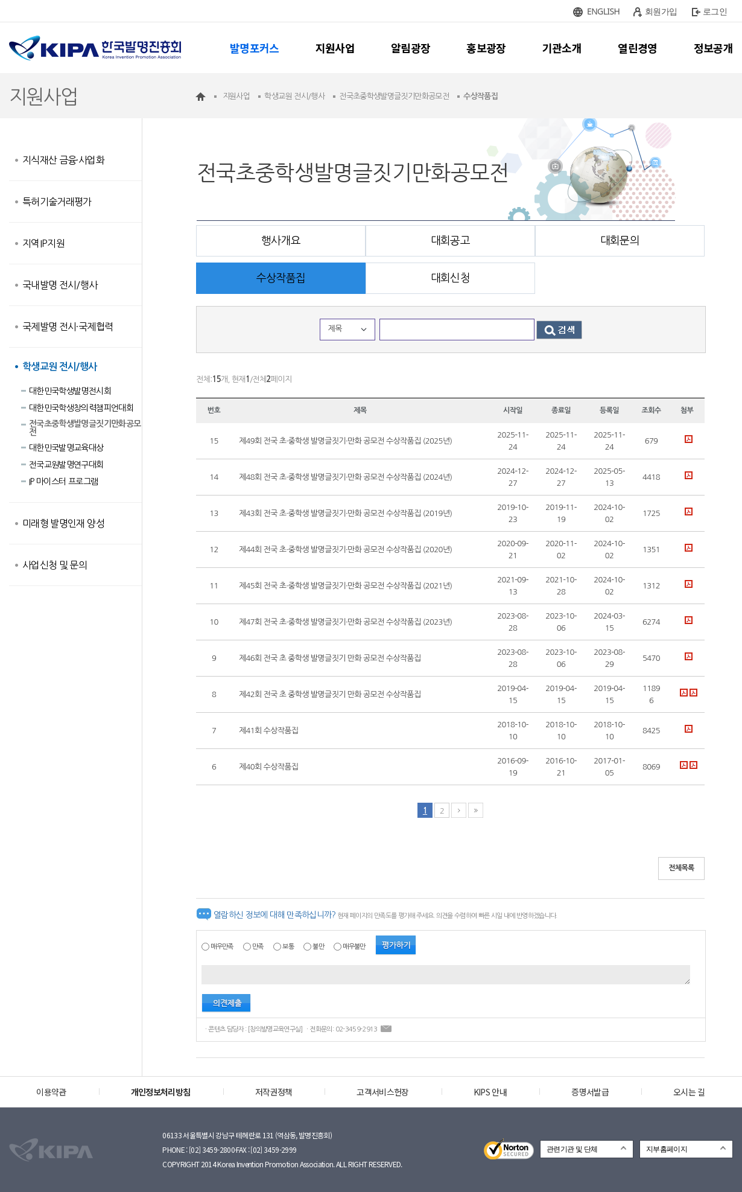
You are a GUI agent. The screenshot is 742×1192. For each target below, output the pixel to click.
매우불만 (354, 946)
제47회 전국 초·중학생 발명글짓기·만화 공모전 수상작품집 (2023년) (345, 622)
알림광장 (410, 48)
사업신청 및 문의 (54, 565)
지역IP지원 (43, 243)
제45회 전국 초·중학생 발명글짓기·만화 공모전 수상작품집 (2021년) (345, 586)
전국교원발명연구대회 (66, 465)
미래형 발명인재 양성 (63, 523)
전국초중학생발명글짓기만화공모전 (85, 427)
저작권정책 (274, 1092)
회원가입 (661, 11)
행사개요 (280, 240)
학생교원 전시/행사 (59, 366)
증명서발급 (590, 1092)
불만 (318, 946)
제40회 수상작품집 (268, 767)
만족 (258, 946)
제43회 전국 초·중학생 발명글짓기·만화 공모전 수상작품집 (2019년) (345, 513)
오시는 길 (689, 1092)
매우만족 (222, 946)
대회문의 (619, 240)
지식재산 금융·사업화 (63, 160)
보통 (288, 946)
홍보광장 (486, 48)
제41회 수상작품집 (268, 731)
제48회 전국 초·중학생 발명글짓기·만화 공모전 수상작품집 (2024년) (345, 477)
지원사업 (335, 48)
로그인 (715, 11)
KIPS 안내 (490, 1092)
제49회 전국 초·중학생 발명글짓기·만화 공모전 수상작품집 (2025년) (345, 441)
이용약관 (51, 1092)
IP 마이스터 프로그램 (63, 481)
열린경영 (637, 48)
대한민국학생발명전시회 (70, 391)
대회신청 (450, 278)
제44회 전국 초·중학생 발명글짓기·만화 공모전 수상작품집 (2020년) (345, 549)
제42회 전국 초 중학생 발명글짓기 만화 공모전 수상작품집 (330, 694)
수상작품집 (281, 278)
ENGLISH (603, 11)
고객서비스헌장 (382, 1092)
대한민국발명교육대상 (66, 448)
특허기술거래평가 (57, 201)
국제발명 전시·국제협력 (67, 326)
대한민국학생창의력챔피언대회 (81, 408)
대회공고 (450, 240)
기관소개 (562, 48)
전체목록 (681, 868)
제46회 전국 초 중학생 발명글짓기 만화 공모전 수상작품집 (330, 658)
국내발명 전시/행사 (60, 285)
